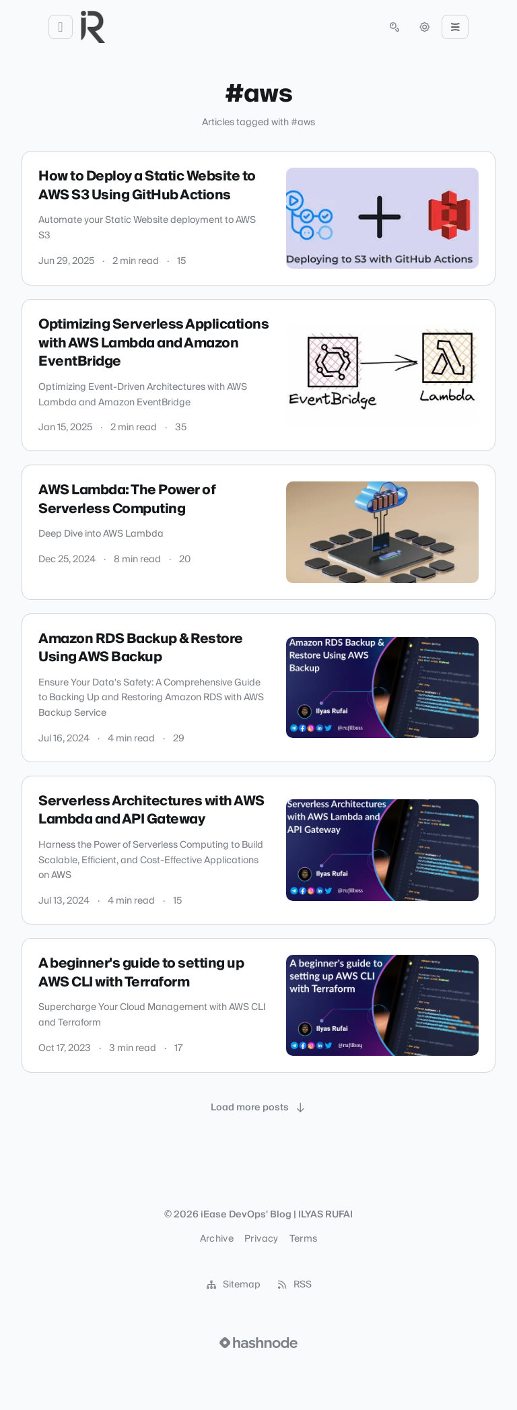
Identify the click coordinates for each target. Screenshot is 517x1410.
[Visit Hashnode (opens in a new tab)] (258, 1342)
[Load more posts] (258, 1107)
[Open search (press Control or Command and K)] (394, 27)
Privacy (261, 1239)
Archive (217, 1239)
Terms (303, 1239)
